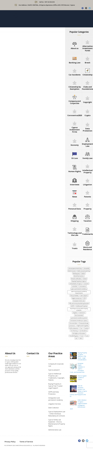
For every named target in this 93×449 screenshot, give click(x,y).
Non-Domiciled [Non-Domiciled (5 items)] (79, 315)
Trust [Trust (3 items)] (81, 336)
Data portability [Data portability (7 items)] (74, 295)
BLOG (70, 16)
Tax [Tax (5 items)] (81, 328)
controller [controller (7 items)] (74, 286)
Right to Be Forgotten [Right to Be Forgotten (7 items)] (83, 325)
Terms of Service (26, 442)
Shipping (74, 221)
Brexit (87, 62)
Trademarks (87, 234)
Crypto (87, 115)
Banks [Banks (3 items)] (83, 273)
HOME (36, 16)
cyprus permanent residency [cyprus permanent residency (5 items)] (79, 289)
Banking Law (74, 62)
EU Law (74, 158)
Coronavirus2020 (74, 115)
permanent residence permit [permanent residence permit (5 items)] (79, 318)
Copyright (87, 102)
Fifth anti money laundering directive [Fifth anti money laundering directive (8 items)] (79, 303)
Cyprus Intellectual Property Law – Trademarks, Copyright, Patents (56, 377)
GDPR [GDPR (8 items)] (72, 306)
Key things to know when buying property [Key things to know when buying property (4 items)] (79, 309)
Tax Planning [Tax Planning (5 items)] (74, 330)
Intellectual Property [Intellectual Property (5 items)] (81, 306)
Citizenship (87, 74)
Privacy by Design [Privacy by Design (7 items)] (83, 323)
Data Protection (87, 129)
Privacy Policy (10, 442)
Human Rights (74, 171)
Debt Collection (53, 408)
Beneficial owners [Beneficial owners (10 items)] (79, 276)
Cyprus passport (54, 370)
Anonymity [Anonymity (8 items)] (86, 268)
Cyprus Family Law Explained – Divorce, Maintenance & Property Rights (56, 423)
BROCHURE (53, 21)
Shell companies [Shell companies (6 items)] (73, 328)
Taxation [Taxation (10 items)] (86, 328)
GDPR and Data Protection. (53, 393)
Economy (74, 145)
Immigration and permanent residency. (55, 399)
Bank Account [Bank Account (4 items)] (72, 271)
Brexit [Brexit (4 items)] (85, 278)
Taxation (87, 221)
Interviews (74, 184)
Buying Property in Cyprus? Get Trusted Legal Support (55, 386)
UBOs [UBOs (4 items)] (81, 338)
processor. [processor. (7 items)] (72, 325)
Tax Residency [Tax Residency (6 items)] (83, 330)
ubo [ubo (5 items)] (76, 338)
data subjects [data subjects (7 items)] (84, 295)
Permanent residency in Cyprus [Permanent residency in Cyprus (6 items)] (78, 320)
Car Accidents (75, 74)
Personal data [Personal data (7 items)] (73, 323)
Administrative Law (54, 430)
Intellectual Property (87, 171)
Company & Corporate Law (56, 365)
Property (87, 209)
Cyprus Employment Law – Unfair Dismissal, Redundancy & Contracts (56, 414)
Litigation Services (54, 404)
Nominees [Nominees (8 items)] (82, 312)
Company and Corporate (75, 102)
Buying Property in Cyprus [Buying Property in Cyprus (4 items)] (79, 281)
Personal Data (74, 209)
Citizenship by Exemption (74, 88)
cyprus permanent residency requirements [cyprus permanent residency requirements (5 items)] (79, 292)
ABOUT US (45, 16)
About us (74, 48)
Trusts (74, 248)
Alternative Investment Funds (87, 48)
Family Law (87, 158)
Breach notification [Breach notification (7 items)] (76, 278)
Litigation (87, 184)
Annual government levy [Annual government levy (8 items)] (75, 268)
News (74, 196)
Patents (87, 196)
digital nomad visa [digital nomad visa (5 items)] (77, 298)
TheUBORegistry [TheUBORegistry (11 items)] (73, 336)
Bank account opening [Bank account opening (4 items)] (84, 271)
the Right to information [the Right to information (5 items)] (79, 333)
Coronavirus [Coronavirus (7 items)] (82, 286)
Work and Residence (87, 248)
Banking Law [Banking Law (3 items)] (76, 273)
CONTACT (78, 16)
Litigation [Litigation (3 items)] (75, 312)
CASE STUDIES (39, 21)
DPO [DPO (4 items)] (85, 298)
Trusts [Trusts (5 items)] (87, 336)
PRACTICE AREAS (58, 16)
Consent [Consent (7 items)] (86, 283)
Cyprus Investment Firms (74, 129)
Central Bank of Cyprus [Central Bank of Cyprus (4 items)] (75, 283)
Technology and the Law (75, 234)
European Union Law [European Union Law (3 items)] (79, 301)
